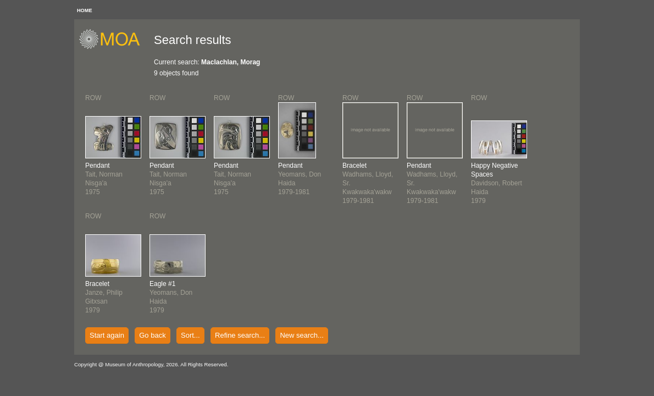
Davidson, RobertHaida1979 (496, 183)
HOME (84, 10)
